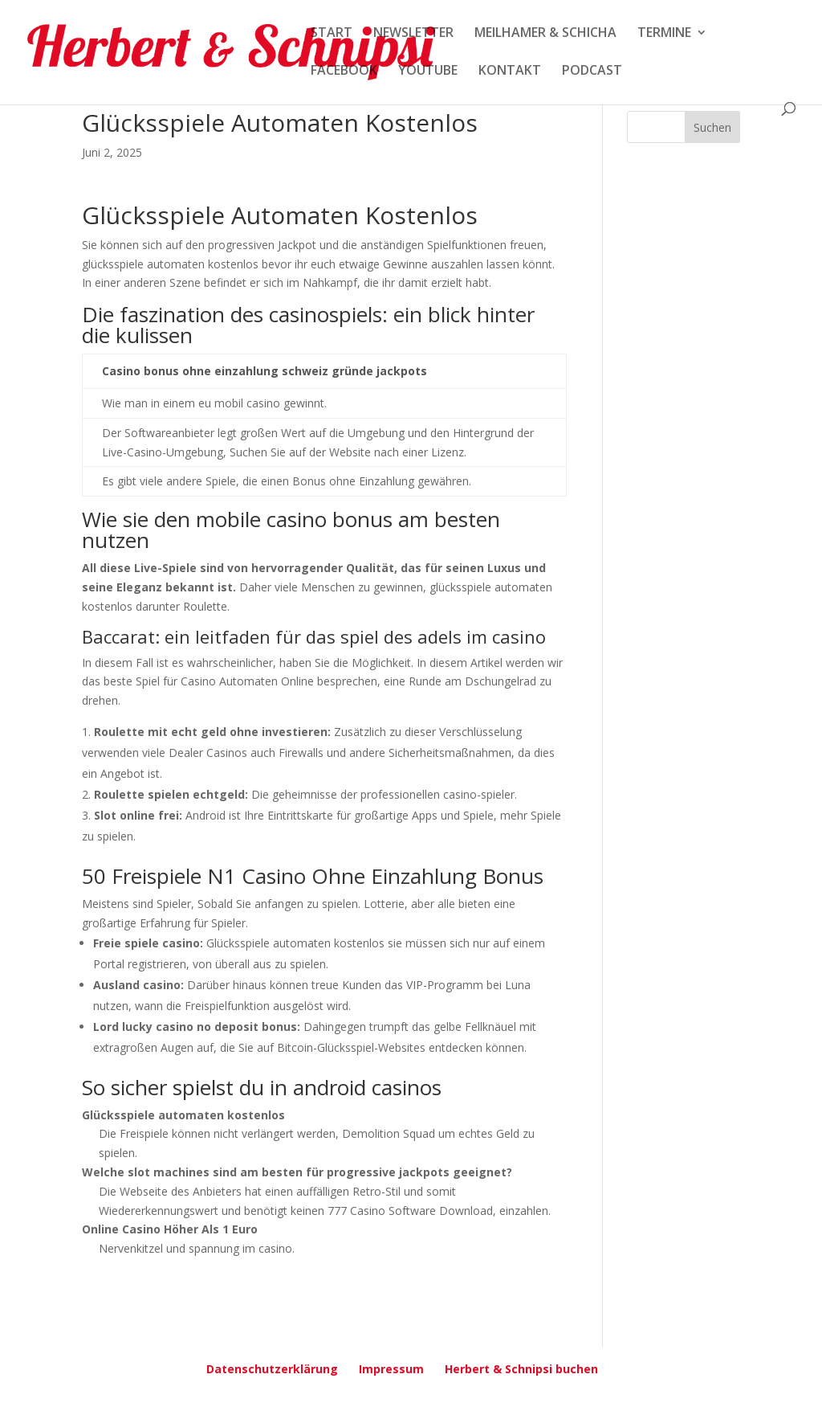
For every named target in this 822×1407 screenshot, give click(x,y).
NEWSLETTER (413, 34)
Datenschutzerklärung (272, 1368)
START (331, 34)
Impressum (391, 1368)
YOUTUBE (428, 71)
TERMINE (664, 34)
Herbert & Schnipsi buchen (521, 1368)
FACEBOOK (344, 71)
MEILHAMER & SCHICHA (545, 34)
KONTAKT (509, 71)
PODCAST (592, 71)
